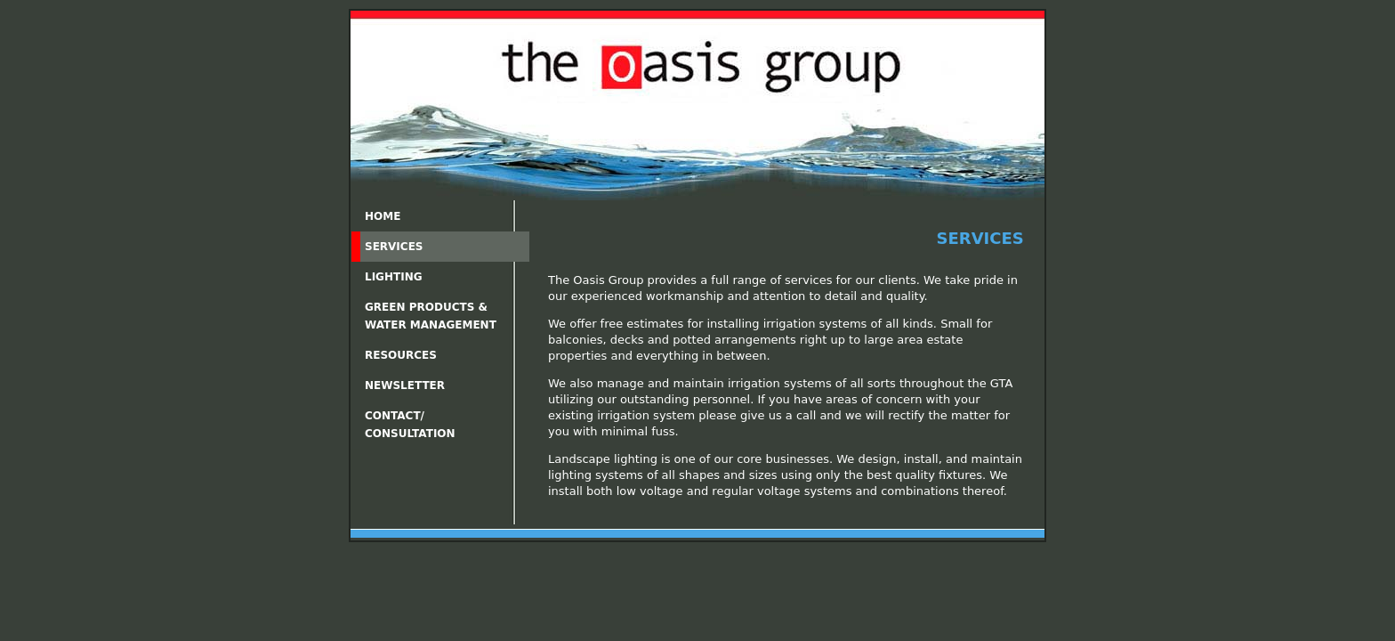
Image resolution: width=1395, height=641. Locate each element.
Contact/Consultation (410, 425)
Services (394, 246)
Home (382, 216)
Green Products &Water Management (430, 316)
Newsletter (405, 385)
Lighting (394, 277)
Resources (401, 355)
